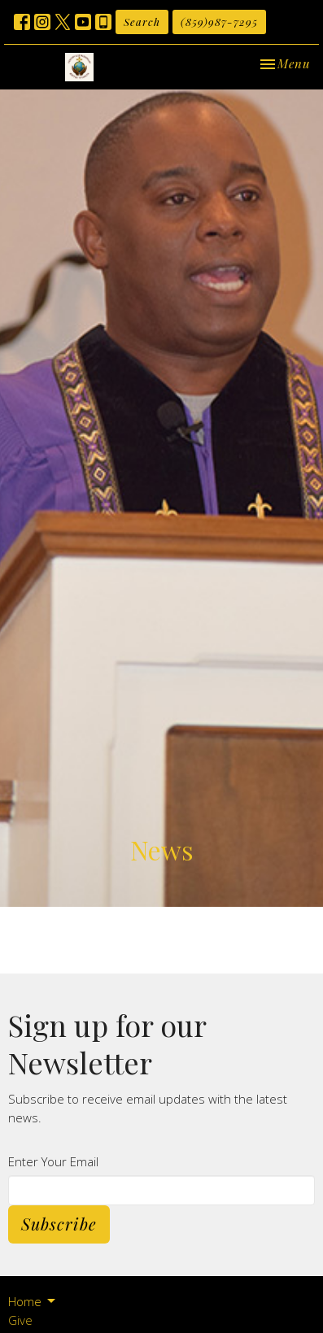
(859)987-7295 (219, 21)
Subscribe (59, 1224)
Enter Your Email (53, 1161)
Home (33, 1301)
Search (142, 21)
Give (20, 1320)
